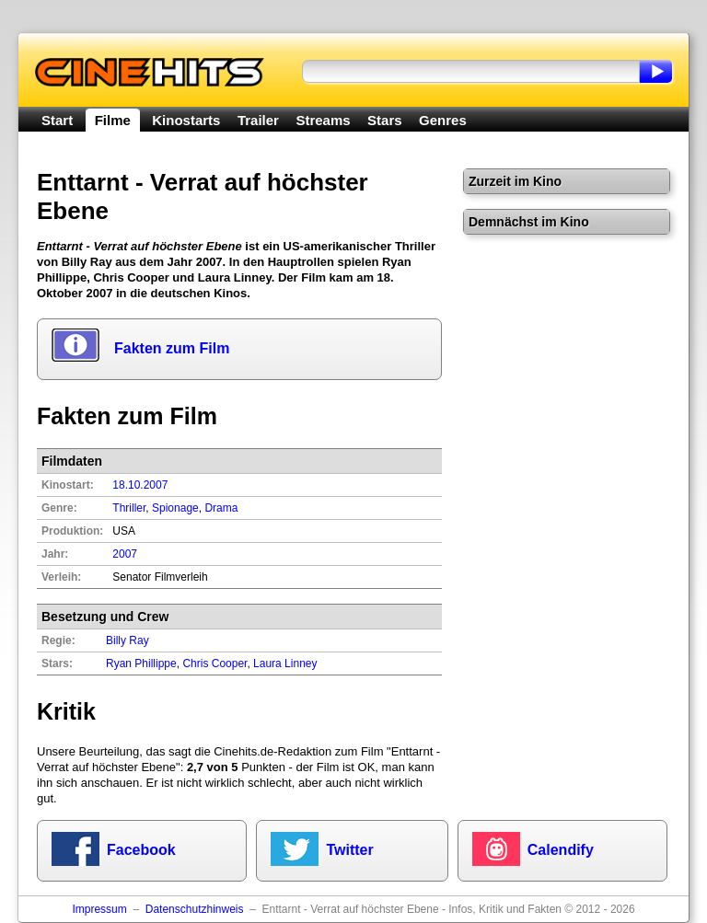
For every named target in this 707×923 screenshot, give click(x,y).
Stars (384, 120)
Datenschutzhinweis (194, 909)
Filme (113, 120)
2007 (124, 554)
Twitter (349, 850)
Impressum (99, 909)
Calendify (560, 850)
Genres (443, 120)
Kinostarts (186, 120)
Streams (323, 120)
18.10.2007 (140, 485)
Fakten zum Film (171, 348)
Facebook (141, 850)
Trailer (258, 120)
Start (57, 120)
